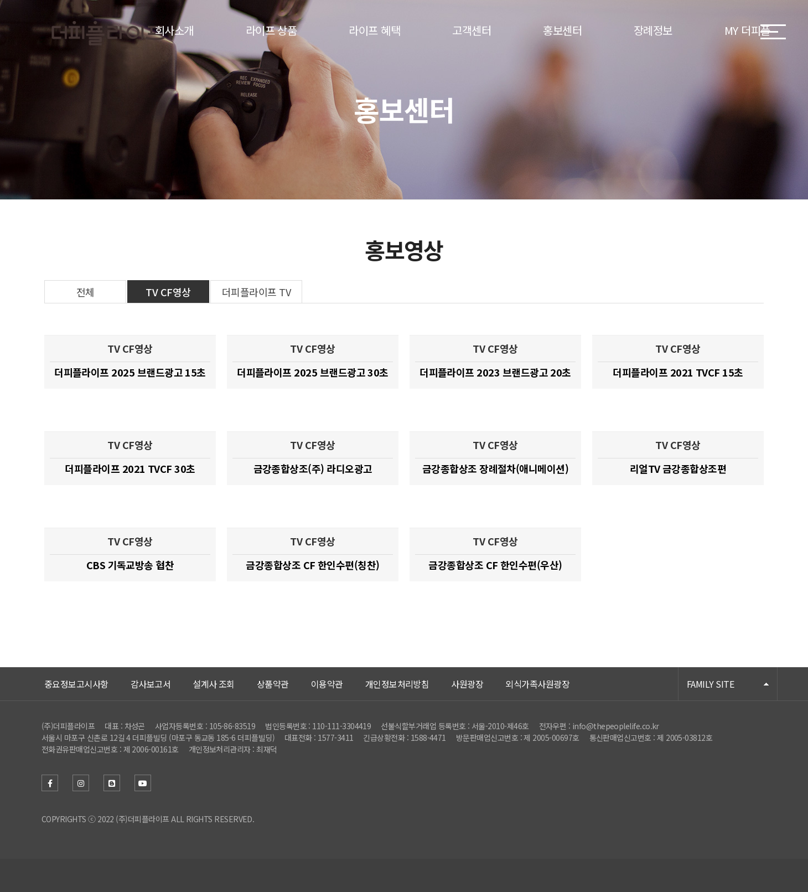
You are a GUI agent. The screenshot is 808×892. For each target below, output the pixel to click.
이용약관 (327, 683)
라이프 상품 (271, 30)
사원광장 (467, 683)
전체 (85, 292)
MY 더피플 (747, 30)
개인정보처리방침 (397, 683)
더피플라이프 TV (256, 292)
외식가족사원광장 (537, 683)
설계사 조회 (214, 683)
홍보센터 (562, 30)
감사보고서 (150, 683)
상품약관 (273, 683)
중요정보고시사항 (76, 683)
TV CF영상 (168, 292)
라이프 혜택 (374, 30)
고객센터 (471, 30)
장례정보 (653, 30)
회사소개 (174, 30)
